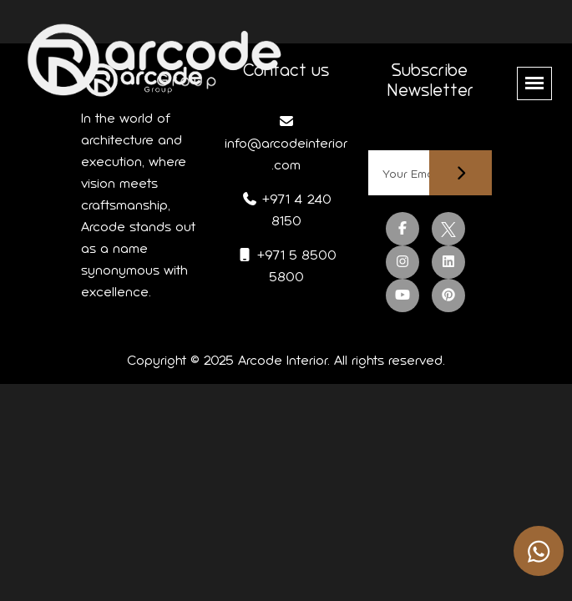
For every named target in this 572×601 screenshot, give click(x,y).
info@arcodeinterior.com (286, 143)
